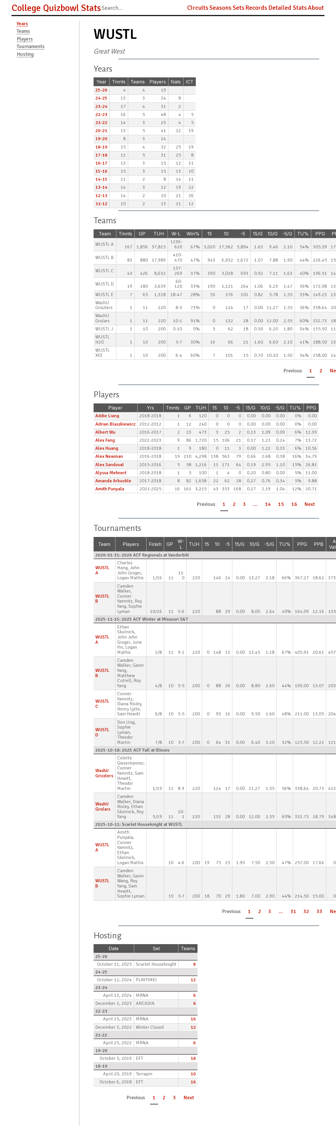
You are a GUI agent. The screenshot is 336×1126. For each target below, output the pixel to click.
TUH (158, 234)
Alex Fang (105, 440)
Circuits (197, 8)
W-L (176, 234)
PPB (318, 544)
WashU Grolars (102, 806)
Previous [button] (292, 370)
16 (193, 1019)
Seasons (220, 8)
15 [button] (281, 504)
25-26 (101, 90)
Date (114, 948)
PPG (320, 234)
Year (101, 82)
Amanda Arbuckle (113, 481)
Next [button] (309, 504)
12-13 (101, 196)
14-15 (101, 179)
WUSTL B (102, 598)
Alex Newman (109, 456)
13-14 (101, 187)
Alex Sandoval (109, 465)
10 (226, 234)
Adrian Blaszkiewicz (115, 424)
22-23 (101, 114)
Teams (23, 31)
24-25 (101, 98)
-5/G (287, 234)
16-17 (101, 163)
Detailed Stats (287, 8)
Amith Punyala (109, 489)
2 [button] (321, 370)
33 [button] (319, 911)
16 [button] (294, 504)
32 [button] (306, 911)
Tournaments (31, 46)
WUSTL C (102, 703)
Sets (238, 8)
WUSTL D (102, 732)
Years (22, 23)
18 (193, 1058)
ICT (189, 82)
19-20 (101, 139)
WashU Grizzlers (104, 773)
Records (256, 8)
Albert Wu (105, 432)
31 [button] (293, 911)
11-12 (101, 204)
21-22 (101, 122)
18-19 (101, 147)
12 (193, 980)
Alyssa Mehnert (110, 473)
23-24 (101, 106)
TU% (303, 234)
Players (25, 39)
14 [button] (268, 504)
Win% (193, 234)
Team (105, 234)
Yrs (150, 408)
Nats (176, 82)
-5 (242, 234)
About (316, 8)
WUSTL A (102, 570)
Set (156, 948)
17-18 (101, 155)
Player (115, 408)
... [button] (255, 504)
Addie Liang (107, 416)
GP (142, 234)
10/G (272, 234)
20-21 (101, 131)
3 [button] (244, 504)
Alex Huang (106, 448)
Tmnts (119, 82)
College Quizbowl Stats (56, 8)
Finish (155, 544)
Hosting (25, 54)
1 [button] (310, 370)
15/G (258, 234)
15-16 (101, 171)
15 (209, 234)
